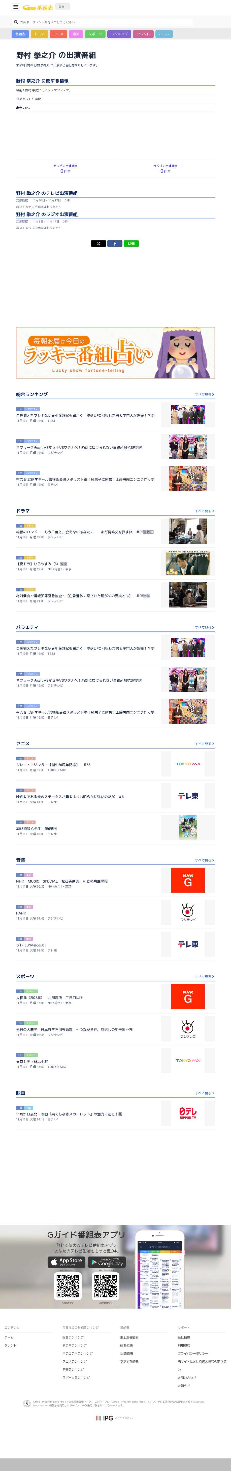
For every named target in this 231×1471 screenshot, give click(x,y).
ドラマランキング (74, 1345)
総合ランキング (73, 1337)
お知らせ (184, 1385)
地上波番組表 (129, 1337)
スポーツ (95, 34)
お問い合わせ (187, 1377)
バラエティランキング (77, 1353)
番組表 (20, 34)
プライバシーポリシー (193, 1353)
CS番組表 (126, 1353)
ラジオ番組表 (129, 1361)
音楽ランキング (73, 1369)
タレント (143, 34)
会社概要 (184, 1337)
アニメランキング (74, 1361)
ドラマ (39, 34)
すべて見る (205, 394)
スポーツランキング (76, 1377)
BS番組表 (126, 1345)
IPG (27, 108)
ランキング (119, 34)
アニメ (58, 34)
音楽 (76, 34)
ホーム (164, 34)
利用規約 (184, 1345)
